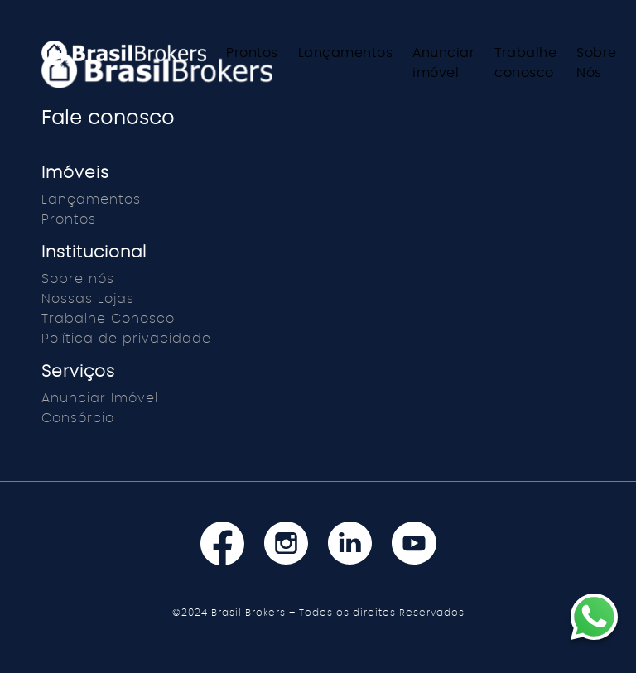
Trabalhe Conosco (108, 318)
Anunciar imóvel (443, 62)
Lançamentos (345, 53)
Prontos (252, 53)
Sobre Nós (596, 62)
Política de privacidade (126, 338)
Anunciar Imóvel (99, 398)
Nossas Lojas (87, 298)
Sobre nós (77, 279)
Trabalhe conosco (525, 62)
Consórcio (77, 418)
